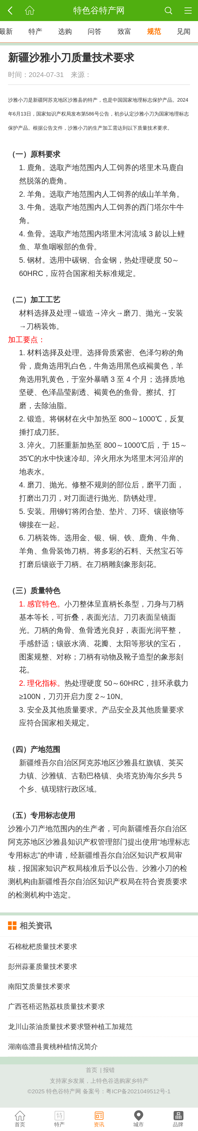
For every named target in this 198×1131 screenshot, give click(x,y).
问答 (94, 31)
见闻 (184, 31)
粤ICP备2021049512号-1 (138, 1091)
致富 (124, 31)
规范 (154, 31)
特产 (35, 31)
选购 (65, 31)
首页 (91, 1070)
